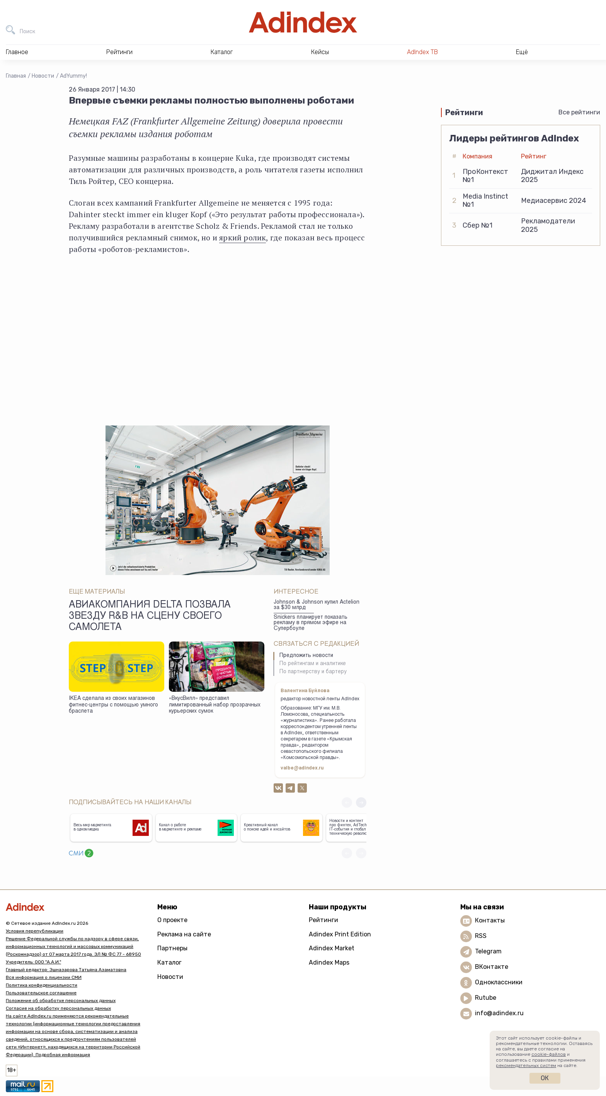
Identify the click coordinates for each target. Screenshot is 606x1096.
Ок (545, 1078)
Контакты (490, 920)
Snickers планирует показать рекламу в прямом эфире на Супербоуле (310, 623)
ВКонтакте (491, 966)
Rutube (485, 997)
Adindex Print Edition (340, 934)
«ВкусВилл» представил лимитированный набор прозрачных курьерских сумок (214, 705)
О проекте (172, 920)
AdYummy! (73, 76)
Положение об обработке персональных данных (61, 1000)
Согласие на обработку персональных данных (58, 1008)
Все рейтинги (579, 112)
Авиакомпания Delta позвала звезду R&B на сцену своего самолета (150, 617)
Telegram (488, 951)
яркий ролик (242, 237)
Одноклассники (499, 982)
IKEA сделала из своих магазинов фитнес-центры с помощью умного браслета (113, 705)
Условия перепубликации (34, 931)
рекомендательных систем (526, 1065)
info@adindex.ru (499, 1013)
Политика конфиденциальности (41, 985)
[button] (361, 802)
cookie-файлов (548, 1054)
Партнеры (172, 948)
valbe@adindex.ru (302, 768)
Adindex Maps (329, 962)
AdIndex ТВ (422, 52)
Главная (16, 76)
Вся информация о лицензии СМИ (44, 977)
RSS (481, 935)
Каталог (169, 962)
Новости (43, 76)
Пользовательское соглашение (41, 993)
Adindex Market (331, 948)
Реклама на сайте (184, 934)
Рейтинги (323, 920)
